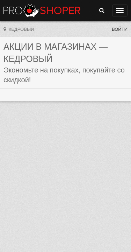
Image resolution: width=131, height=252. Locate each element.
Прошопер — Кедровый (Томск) (41, 10)
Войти (120, 29)
